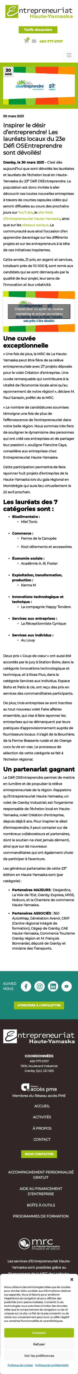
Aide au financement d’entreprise (41, 1191)
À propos (42, 1128)
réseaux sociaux (35, 225)
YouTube (25, 212)
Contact (42, 1139)
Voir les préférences (39, 1356)
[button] (72, 1279)
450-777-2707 (51, 41)
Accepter (39, 1333)
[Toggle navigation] (69, 55)
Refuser (39, 1344)
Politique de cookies (20, 1365)
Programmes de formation (41, 1216)
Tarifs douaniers (38, 30)
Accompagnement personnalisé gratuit (41, 1175)
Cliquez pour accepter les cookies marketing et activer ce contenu (39, 311)
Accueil (42, 1106)
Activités (42, 1117)
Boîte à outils (41, 1205)
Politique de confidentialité (51, 1365)
